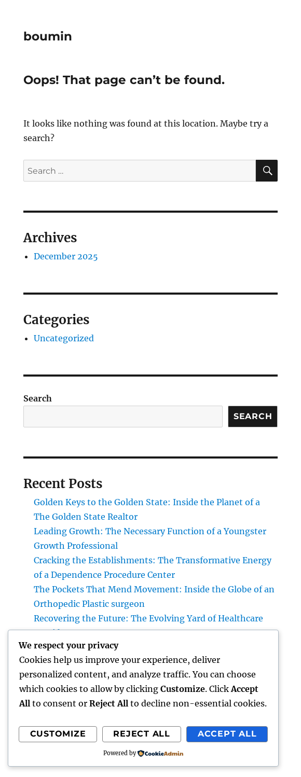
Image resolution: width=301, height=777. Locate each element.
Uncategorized (64, 338)
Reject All (141, 734)
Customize (58, 734)
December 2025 (66, 256)
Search (37, 398)
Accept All (227, 734)
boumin (47, 36)
